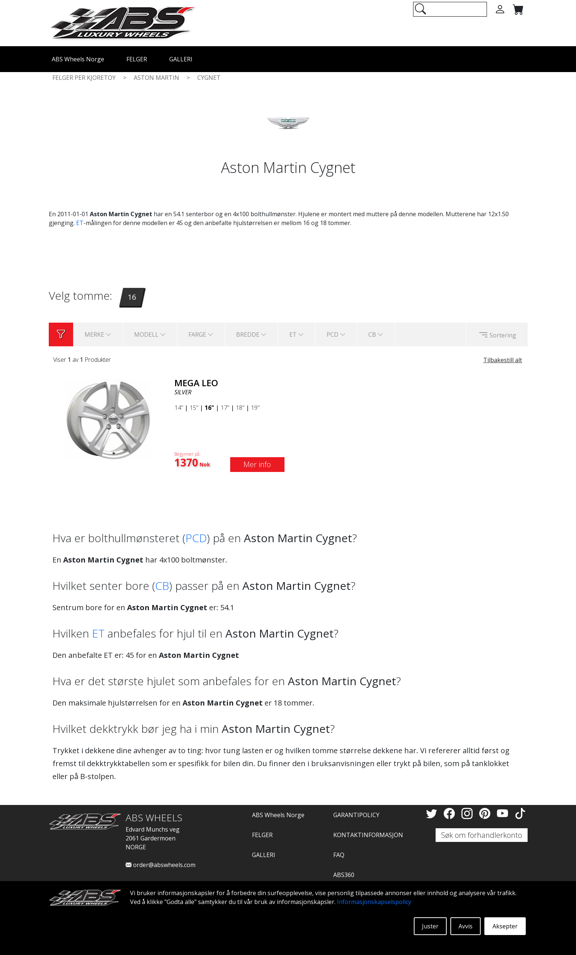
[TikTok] (520, 813)
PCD (196, 538)
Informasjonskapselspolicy (374, 902)
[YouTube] (504, 813)
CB (162, 585)
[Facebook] (451, 813)
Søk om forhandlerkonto (481, 835)
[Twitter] (433, 813)
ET (79, 223)
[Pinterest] (486, 813)
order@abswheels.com (160, 865)
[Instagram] (468, 813)
